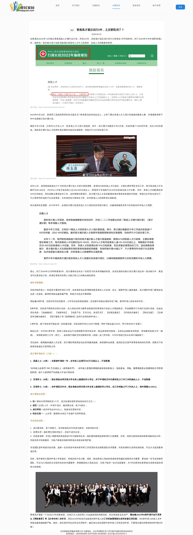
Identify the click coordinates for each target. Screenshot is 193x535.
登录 (180, 7)
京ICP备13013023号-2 (117, 534)
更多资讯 (136, 5)
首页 (57, 5)
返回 (72, 30)
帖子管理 (156, 5)
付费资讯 (116, 5)
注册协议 (96, 5)
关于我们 (76, 5)
